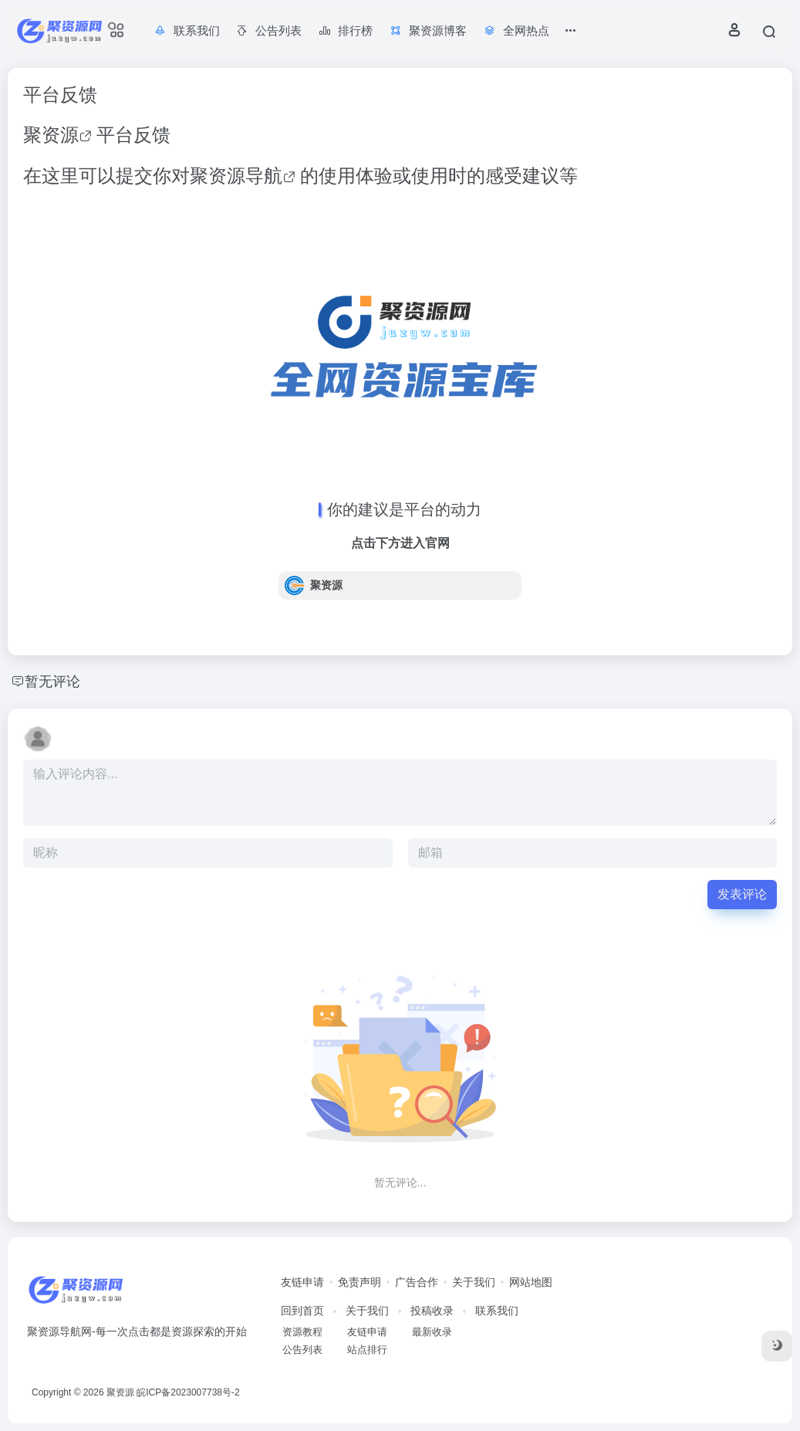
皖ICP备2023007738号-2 (188, 1392)
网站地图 (530, 1282)
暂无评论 (52, 681)
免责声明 (359, 1282)
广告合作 (416, 1282)
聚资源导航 (236, 175)
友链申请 (302, 1282)
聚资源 (51, 134)
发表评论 (742, 894)
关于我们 (473, 1282)
